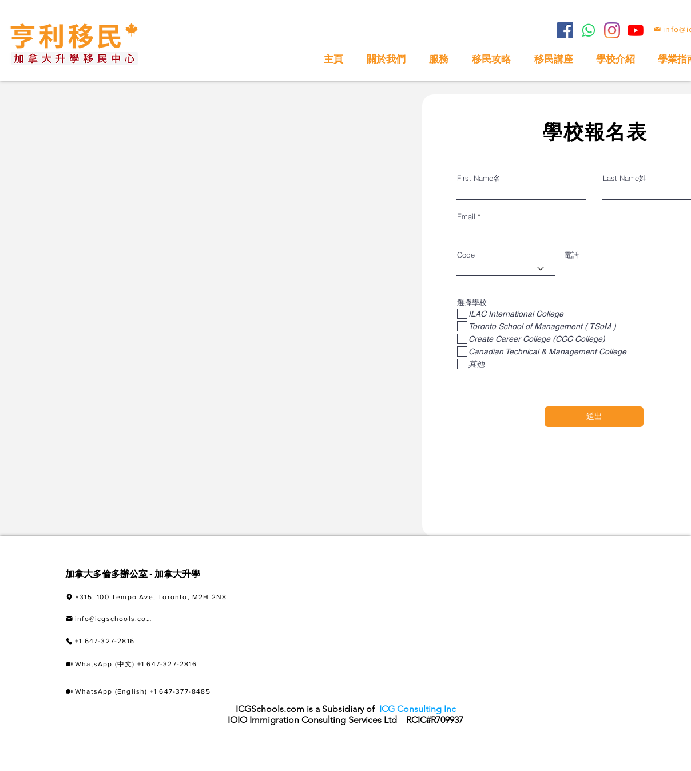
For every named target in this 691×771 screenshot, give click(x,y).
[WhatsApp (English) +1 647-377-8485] (153, 691)
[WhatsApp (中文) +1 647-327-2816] (155, 664)
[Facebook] (565, 30)
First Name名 (479, 178)
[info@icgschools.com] (108, 619)
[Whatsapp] (589, 30)
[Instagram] (612, 30)
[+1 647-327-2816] (131, 641)
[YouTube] (636, 30)
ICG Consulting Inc (417, 708)
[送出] (594, 416)
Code (466, 255)
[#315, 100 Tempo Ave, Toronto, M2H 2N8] (168, 597)
